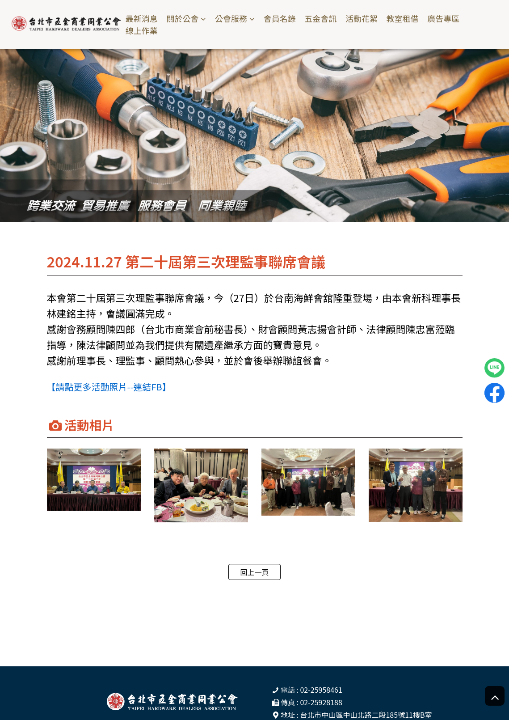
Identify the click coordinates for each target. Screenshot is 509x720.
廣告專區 (443, 18)
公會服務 (231, 18)
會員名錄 (280, 18)
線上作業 (142, 30)
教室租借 (402, 18)
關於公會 (182, 18)
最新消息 (142, 18)
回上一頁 (254, 572)
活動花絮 (361, 18)
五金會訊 (320, 18)
